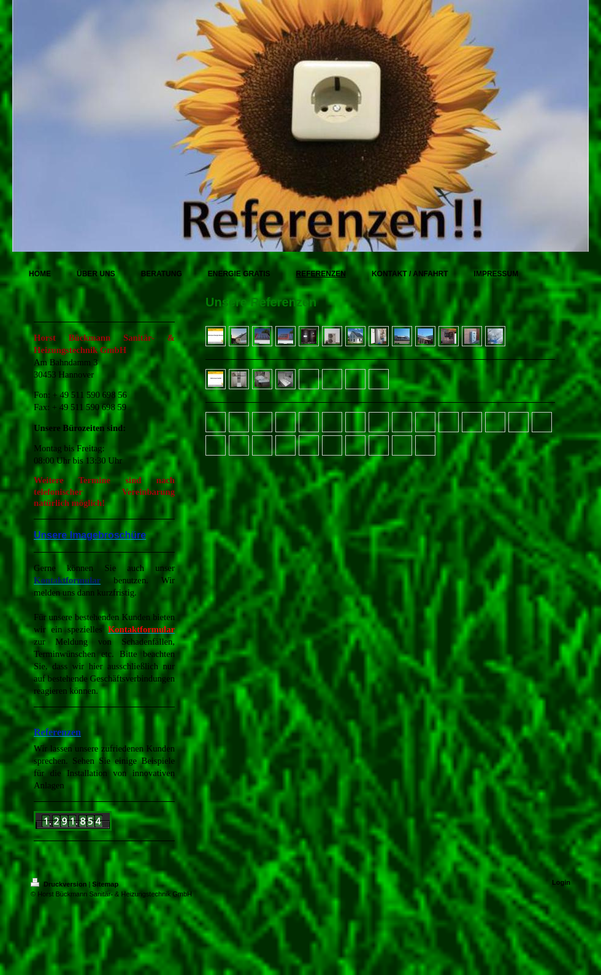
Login (561, 882)
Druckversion (59, 884)
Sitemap (105, 884)
